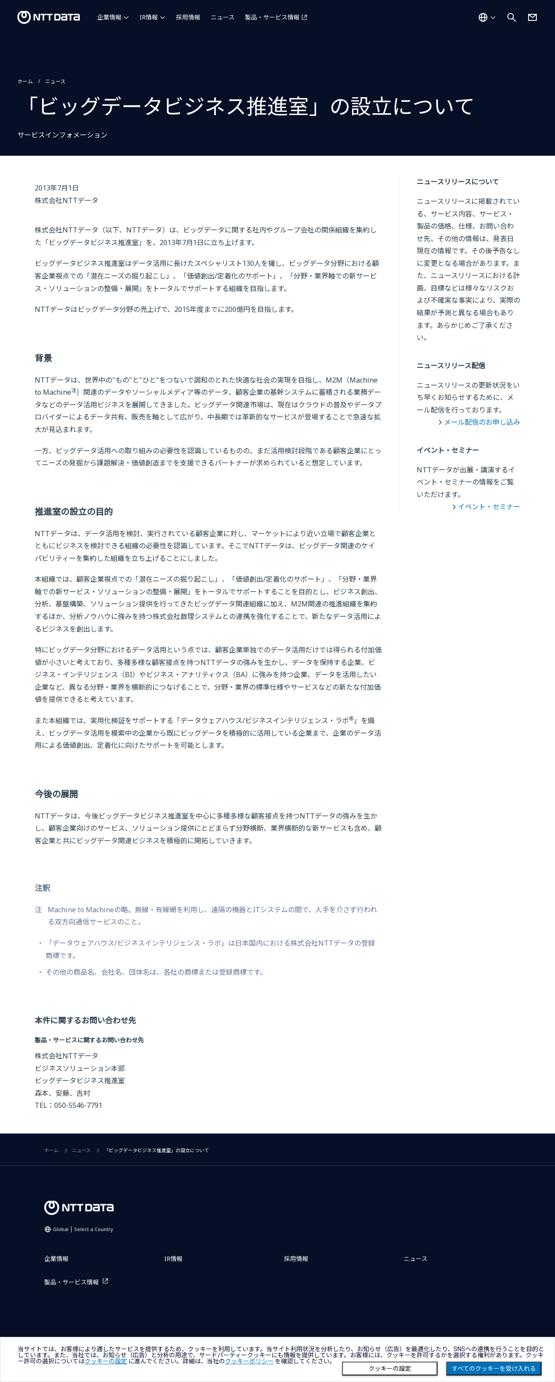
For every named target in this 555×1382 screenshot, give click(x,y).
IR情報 (149, 17)
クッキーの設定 (390, 1368)
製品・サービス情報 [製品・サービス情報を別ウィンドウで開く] (272, 17)
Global (83, 1229)
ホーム (25, 81)
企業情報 (109, 17)
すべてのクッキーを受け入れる (494, 1368)
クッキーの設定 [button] (106, 1361)
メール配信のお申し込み (482, 422)
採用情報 (188, 17)
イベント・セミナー (489, 506)
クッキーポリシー (249, 1361)
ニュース (223, 17)
